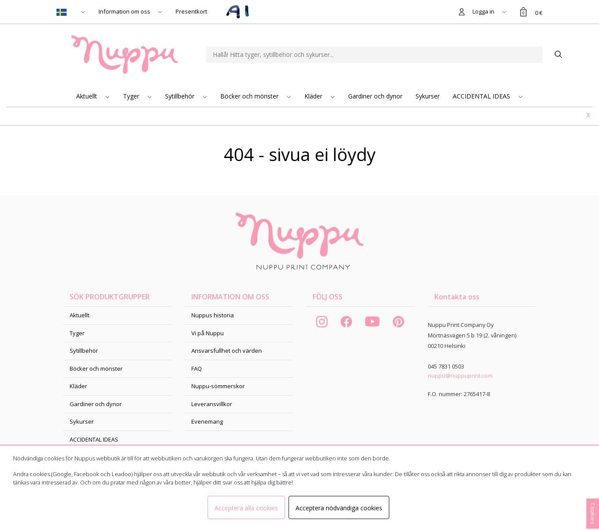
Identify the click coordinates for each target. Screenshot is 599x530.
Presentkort (191, 11)
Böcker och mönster (250, 96)
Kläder (314, 96)
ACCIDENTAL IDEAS (482, 96)
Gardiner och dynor (375, 96)
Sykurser (428, 96)
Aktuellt (87, 96)
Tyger (132, 96)
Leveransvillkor (211, 404)
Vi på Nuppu (207, 333)
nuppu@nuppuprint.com (460, 375)
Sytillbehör (180, 96)
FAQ (196, 368)
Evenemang (207, 421)
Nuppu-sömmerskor (218, 386)
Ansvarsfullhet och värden (226, 351)
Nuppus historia (212, 315)
